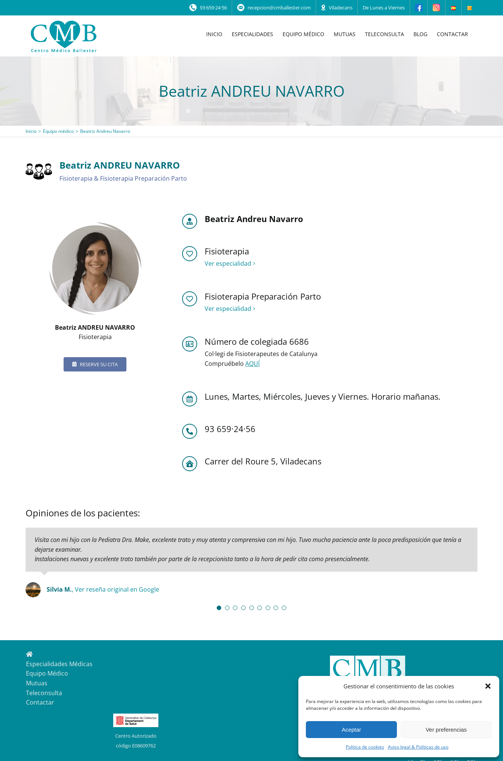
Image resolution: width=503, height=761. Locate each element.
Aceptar (351, 729)
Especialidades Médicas (59, 664)
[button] (488, 686)
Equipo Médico (47, 673)
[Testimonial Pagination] (219, 608)
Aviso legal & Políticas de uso (418, 747)
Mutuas (36, 683)
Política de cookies (365, 747)
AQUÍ (252, 363)
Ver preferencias (446, 729)
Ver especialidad (228, 263)
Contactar (40, 702)
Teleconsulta (44, 693)
